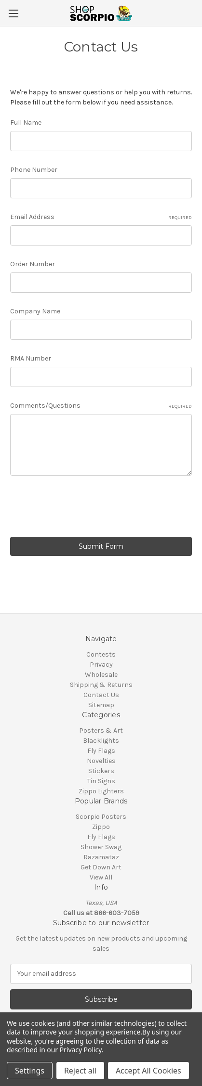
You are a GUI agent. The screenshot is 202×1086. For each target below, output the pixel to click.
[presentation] (83, 508)
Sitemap (101, 705)
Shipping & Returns (101, 685)
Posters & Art (101, 730)
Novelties (101, 761)
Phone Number (33, 170)
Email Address (101, 217)
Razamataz (101, 857)
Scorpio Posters (101, 817)
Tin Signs (101, 781)
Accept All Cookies (148, 1070)
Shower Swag (101, 847)
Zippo (101, 827)
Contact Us (101, 695)
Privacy (101, 664)
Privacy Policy (81, 1049)
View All (101, 877)
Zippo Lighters (101, 791)
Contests (101, 654)
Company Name (35, 311)
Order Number (32, 264)
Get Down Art (101, 867)
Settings (29, 1070)
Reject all (80, 1070)
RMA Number (30, 358)
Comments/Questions (101, 405)
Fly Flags (101, 751)
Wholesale (101, 675)
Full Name (25, 122)
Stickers (101, 771)
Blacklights (101, 741)
